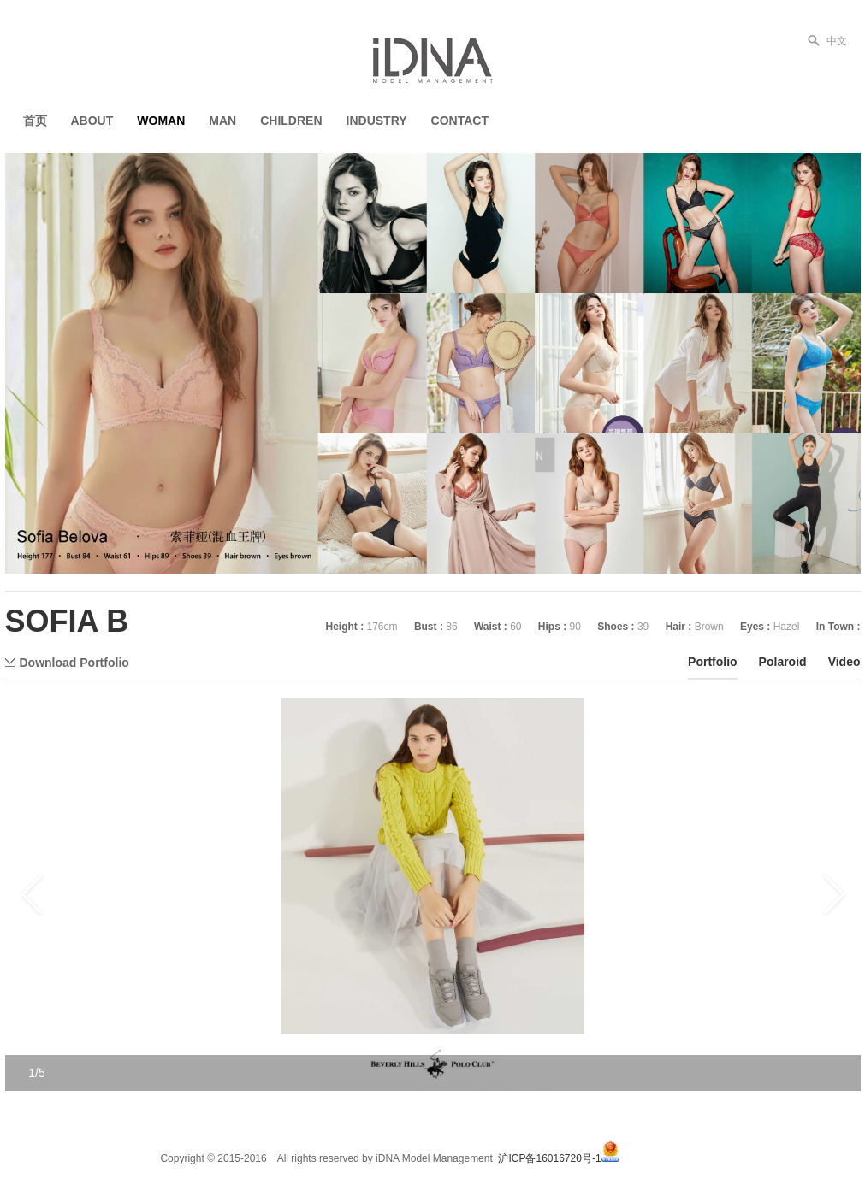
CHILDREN (291, 120)
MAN (222, 120)
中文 (836, 41)
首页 (35, 120)
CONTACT (460, 120)
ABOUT (92, 120)
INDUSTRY (377, 120)
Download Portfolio (74, 662)
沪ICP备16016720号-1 (549, 1158)
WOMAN (161, 120)
